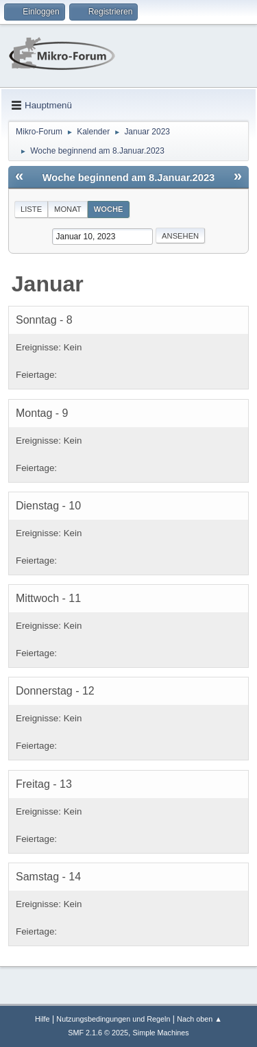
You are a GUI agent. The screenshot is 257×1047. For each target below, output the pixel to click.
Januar (48, 284)
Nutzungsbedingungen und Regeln (113, 1019)
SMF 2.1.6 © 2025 (98, 1032)
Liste (31, 209)
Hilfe (42, 1019)
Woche (108, 209)
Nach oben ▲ (199, 1019)
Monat (68, 209)
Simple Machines (161, 1032)
